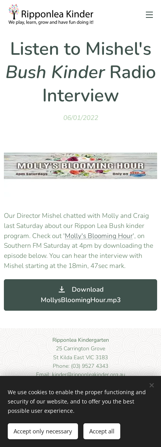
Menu (149, 14)
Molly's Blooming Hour (99, 235)
